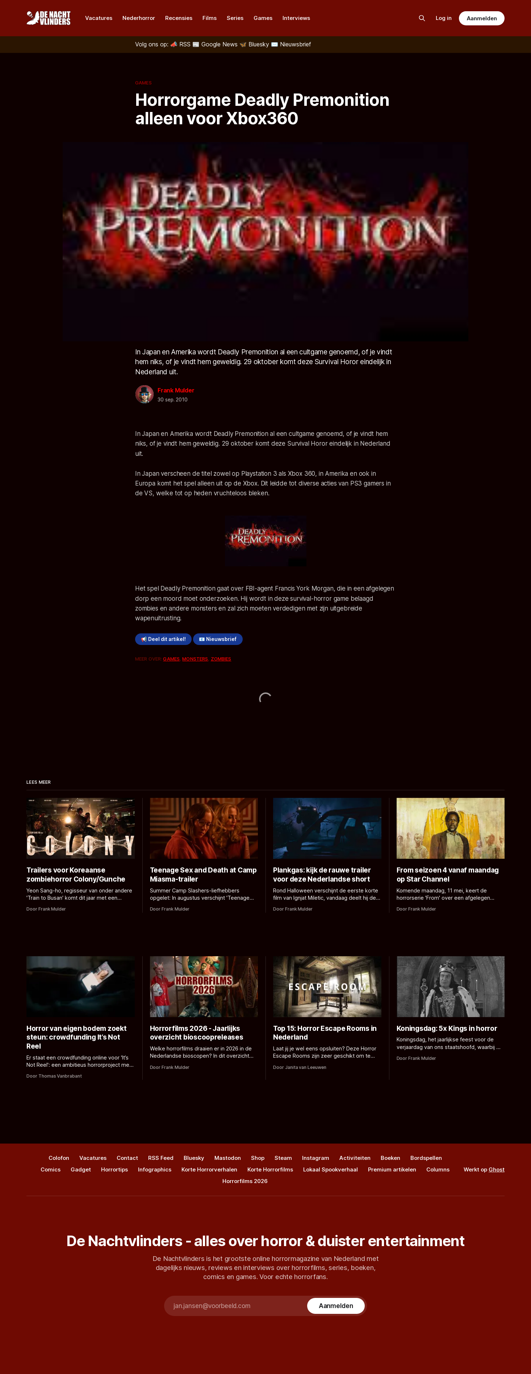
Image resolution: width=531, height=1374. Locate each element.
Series (235, 17)
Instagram (315, 1157)
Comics (50, 1169)
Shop (257, 1157)
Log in (444, 17)
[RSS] (181, 44)
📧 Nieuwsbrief (218, 639)
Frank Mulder (176, 390)
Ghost (497, 1169)
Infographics (154, 1169)
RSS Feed (160, 1157)
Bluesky (194, 1157)
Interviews (296, 17)
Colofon (59, 1157)
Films (209, 17)
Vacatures (98, 17)
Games (263, 17)
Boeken (390, 1157)
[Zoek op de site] (422, 18)
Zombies (221, 659)
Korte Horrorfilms (270, 1169)
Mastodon (227, 1157)
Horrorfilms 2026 (245, 1181)
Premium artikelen (392, 1169)
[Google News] (215, 44)
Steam (283, 1157)
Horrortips (114, 1169)
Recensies (178, 17)
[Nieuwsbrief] (291, 44)
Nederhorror (138, 17)
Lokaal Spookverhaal (330, 1169)
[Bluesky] (255, 44)
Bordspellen (426, 1157)
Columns (438, 1169)
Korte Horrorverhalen (209, 1169)
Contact (127, 1157)
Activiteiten (355, 1157)
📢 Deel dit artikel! (163, 639)
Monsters (195, 659)
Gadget (81, 1169)
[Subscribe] (336, 1306)
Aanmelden (482, 18)
